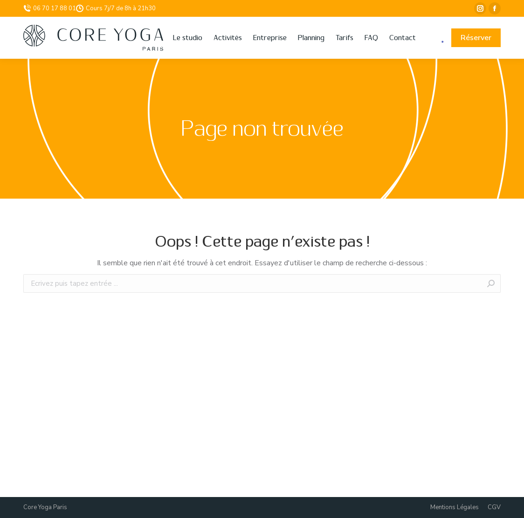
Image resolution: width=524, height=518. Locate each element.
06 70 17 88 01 (49, 8)
